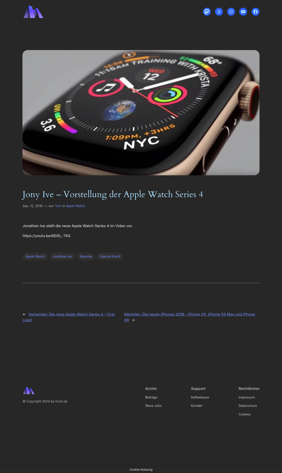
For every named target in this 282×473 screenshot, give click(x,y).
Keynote (86, 256)
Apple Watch (75, 206)
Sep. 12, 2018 (32, 206)
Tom (58, 206)
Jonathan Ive (62, 256)
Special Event (110, 256)
